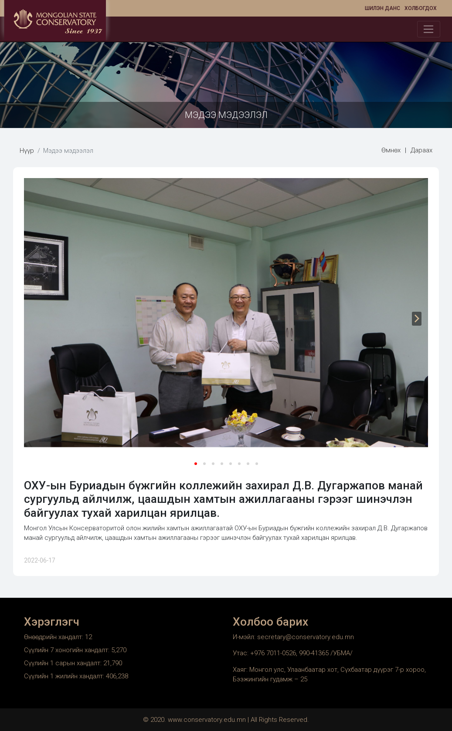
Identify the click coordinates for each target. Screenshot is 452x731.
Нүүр (27, 151)
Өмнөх (391, 150)
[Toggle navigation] (428, 29)
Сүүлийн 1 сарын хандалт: (63, 663)
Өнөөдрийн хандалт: (54, 637)
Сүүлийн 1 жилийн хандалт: (65, 676)
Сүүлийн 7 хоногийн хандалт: (67, 650)
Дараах (421, 150)
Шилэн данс (382, 8)
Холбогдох (420, 8)
